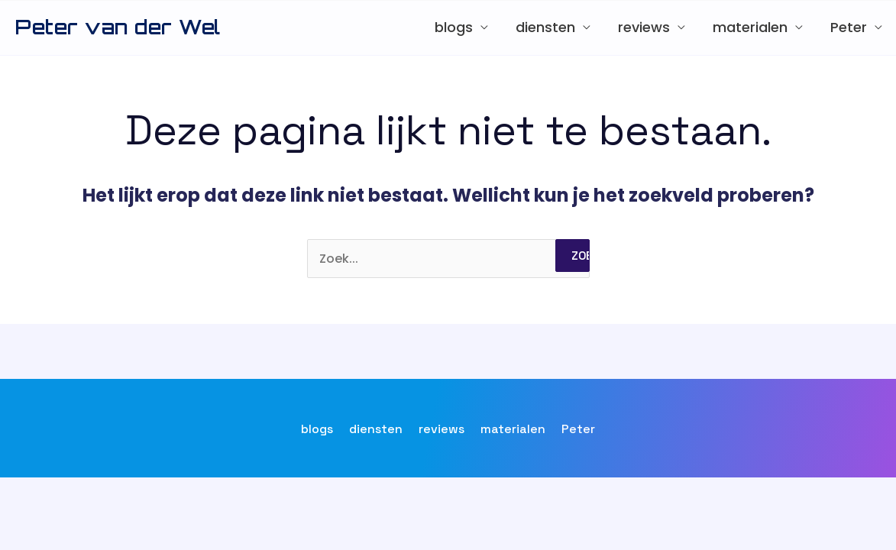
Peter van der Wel (118, 27)
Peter (848, 27)
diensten (545, 27)
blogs (454, 27)
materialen (750, 27)
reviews (644, 27)
